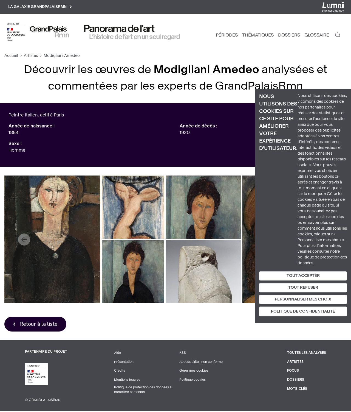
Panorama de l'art (119, 29)
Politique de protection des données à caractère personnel (143, 390)
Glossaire (316, 36)
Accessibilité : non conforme (201, 362)
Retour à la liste (39, 325)
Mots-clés (296, 389)
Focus (292, 371)
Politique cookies (192, 380)
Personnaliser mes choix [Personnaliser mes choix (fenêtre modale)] (303, 299)
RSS (182, 354)
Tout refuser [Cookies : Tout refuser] (303, 287)
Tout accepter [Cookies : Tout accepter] (303, 276)
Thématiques (258, 36)
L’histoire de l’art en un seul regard (134, 37)
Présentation (123, 362)
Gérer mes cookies (193, 371)
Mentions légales (127, 380)
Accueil (11, 56)
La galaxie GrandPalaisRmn (42, 7)
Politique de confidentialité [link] (303, 312)
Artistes (31, 56)
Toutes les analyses (306, 354)
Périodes (227, 36)
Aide (117, 354)
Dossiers (289, 36)
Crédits (119, 371)
